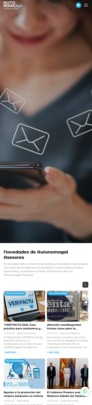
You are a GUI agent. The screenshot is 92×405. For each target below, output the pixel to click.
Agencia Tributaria (26, 333)
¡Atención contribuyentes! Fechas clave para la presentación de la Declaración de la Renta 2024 (67, 326)
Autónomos (23, 400)
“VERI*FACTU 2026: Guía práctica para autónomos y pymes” (22, 326)
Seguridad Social (70, 400)
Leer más (10, 352)
